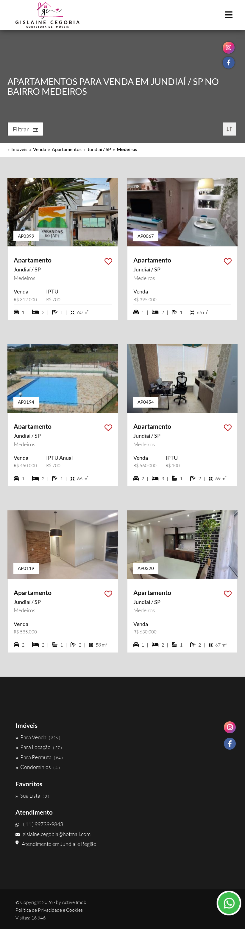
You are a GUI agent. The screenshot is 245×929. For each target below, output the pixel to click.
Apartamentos (67, 149)
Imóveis (19, 149)
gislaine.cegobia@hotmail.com (52, 834)
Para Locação (38, 747)
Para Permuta (39, 757)
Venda (39, 149)
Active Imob (74, 902)
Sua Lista (32, 795)
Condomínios (37, 767)
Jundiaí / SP (99, 149)
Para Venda (37, 737)
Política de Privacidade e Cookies (49, 910)
